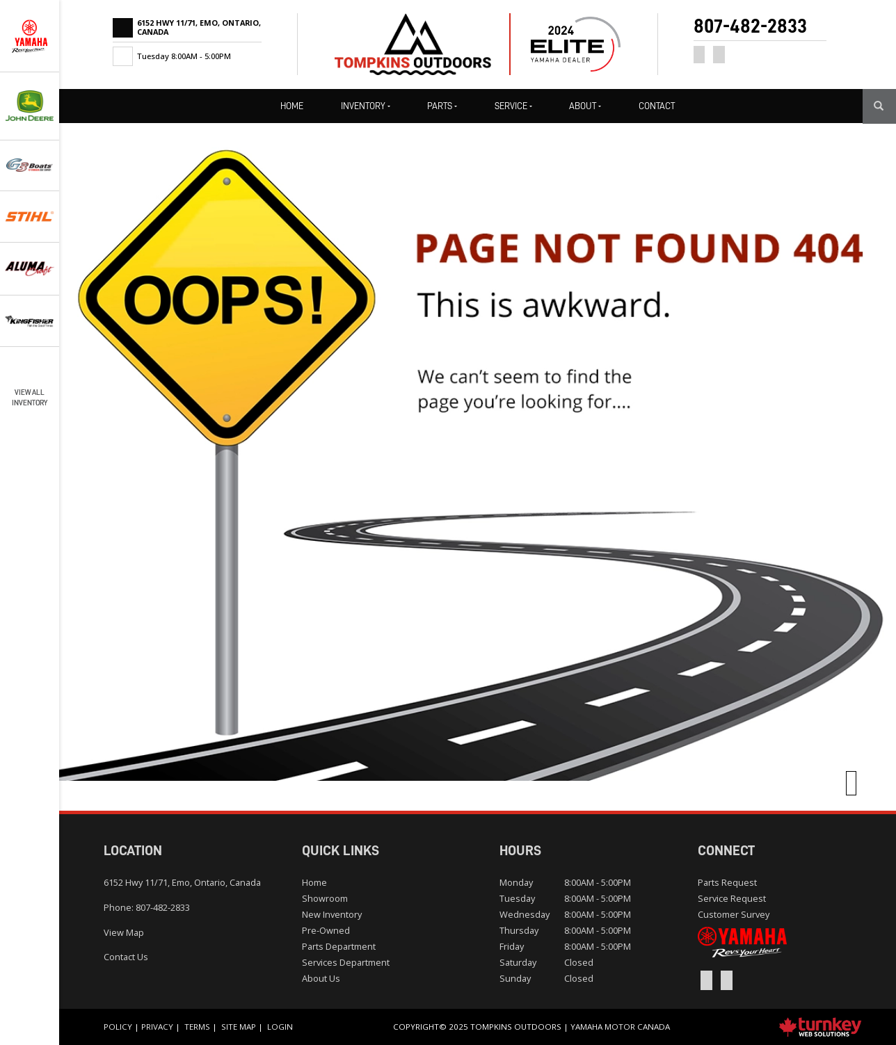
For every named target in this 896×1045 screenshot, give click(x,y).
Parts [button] (442, 106)
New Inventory (332, 914)
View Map (124, 932)
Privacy (157, 1026)
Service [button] (513, 106)
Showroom (325, 898)
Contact (657, 106)
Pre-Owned (326, 930)
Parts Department (339, 946)
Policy (118, 1026)
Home (291, 106)
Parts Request (727, 882)
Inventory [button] (365, 106)
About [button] (585, 106)
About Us (321, 978)
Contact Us (126, 956)
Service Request (732, 898)
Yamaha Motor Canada (620, 1026)
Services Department (346, 962)
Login (280, 1026)
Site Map (238, 1026)
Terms (197, 1026)
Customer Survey (733, 914)
